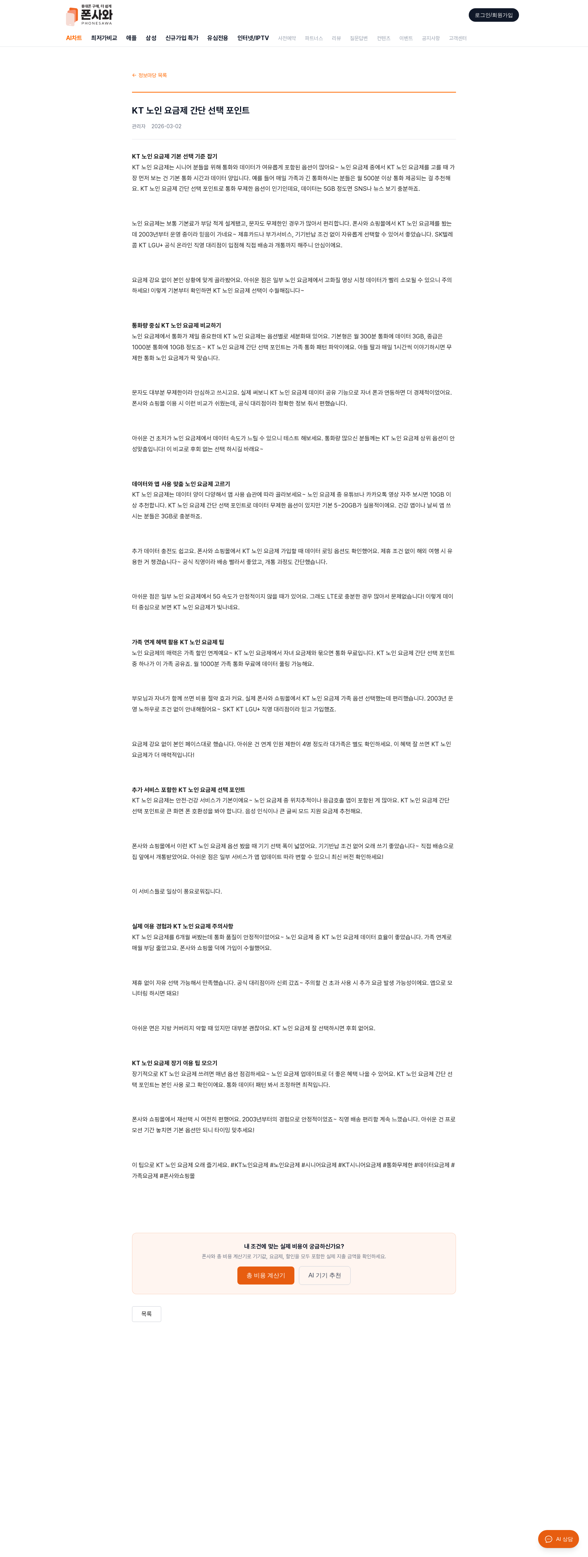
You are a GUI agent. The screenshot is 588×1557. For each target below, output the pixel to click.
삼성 (151, 38)
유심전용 (217, 38)
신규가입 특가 (181, 38)
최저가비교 (104, 38)
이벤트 (406, 38)
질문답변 (359, 38)
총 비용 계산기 (266, 1275)
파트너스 (314, 38)
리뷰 (336, 38)
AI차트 (74, 38)
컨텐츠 (383, 38)
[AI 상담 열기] (558, 1539)
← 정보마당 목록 (149, 75)
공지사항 (431, 38)
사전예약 (287, 38)
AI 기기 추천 (324, 1275)
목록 (146, 1313)
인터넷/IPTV (253, 38)
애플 (131, 38)
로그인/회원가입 (494, 15)
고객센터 (458, 38)
